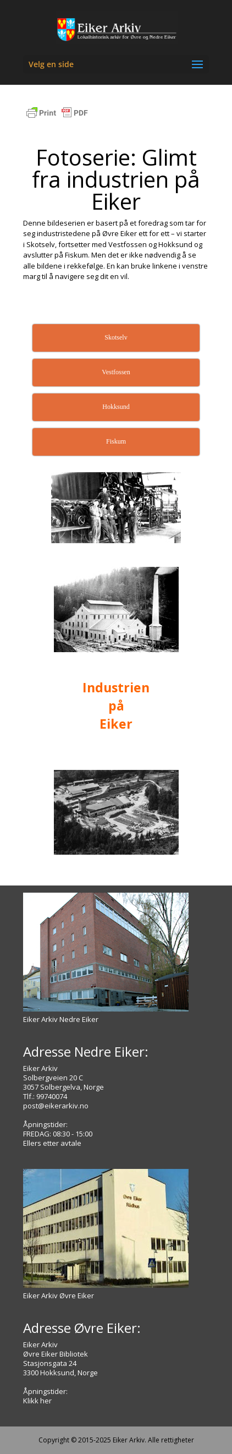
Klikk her (37, 1401)
